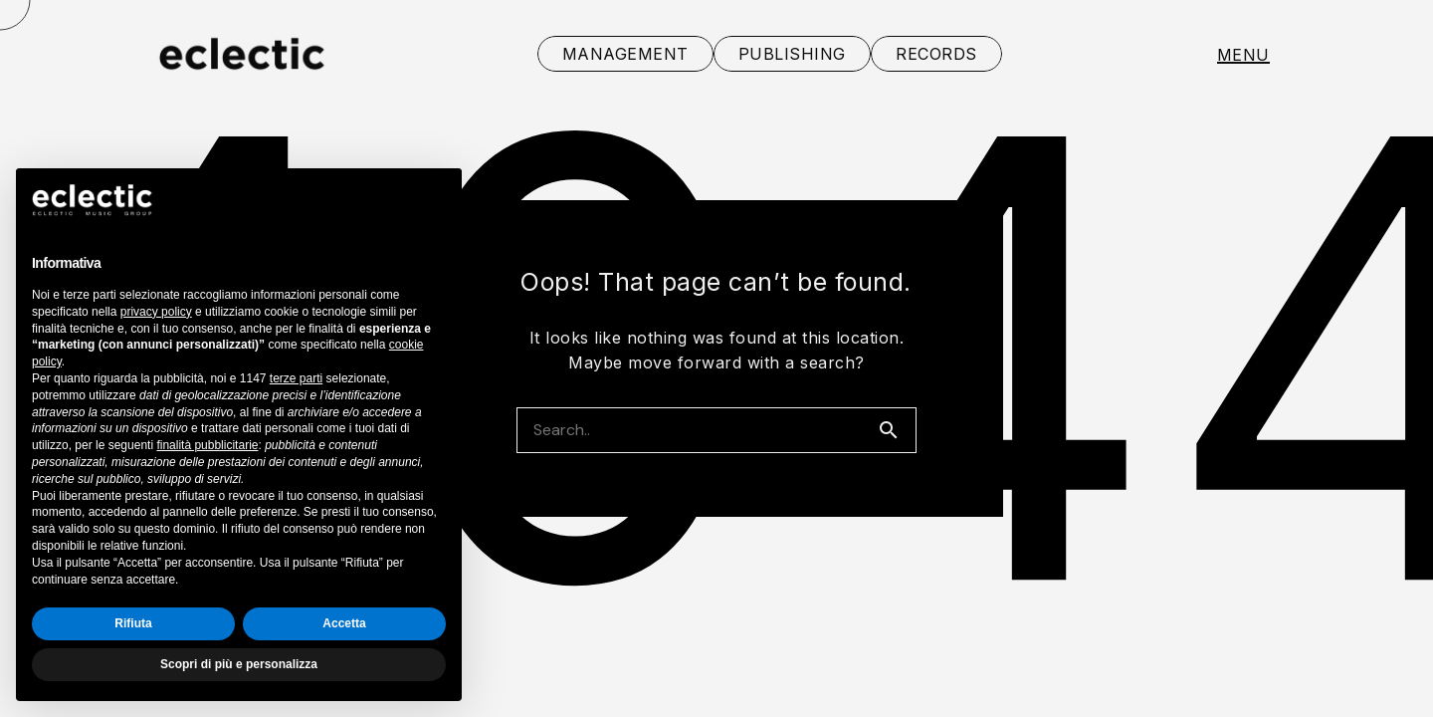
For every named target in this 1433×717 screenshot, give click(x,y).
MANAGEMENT (625, 54)
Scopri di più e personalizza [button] (238, 664)
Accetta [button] (343, 623)
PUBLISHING (792, 54)
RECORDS (936, 54)
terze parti (296, 378)
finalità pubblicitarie (207, 445)
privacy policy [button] (156, 312)
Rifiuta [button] (132, 623)
